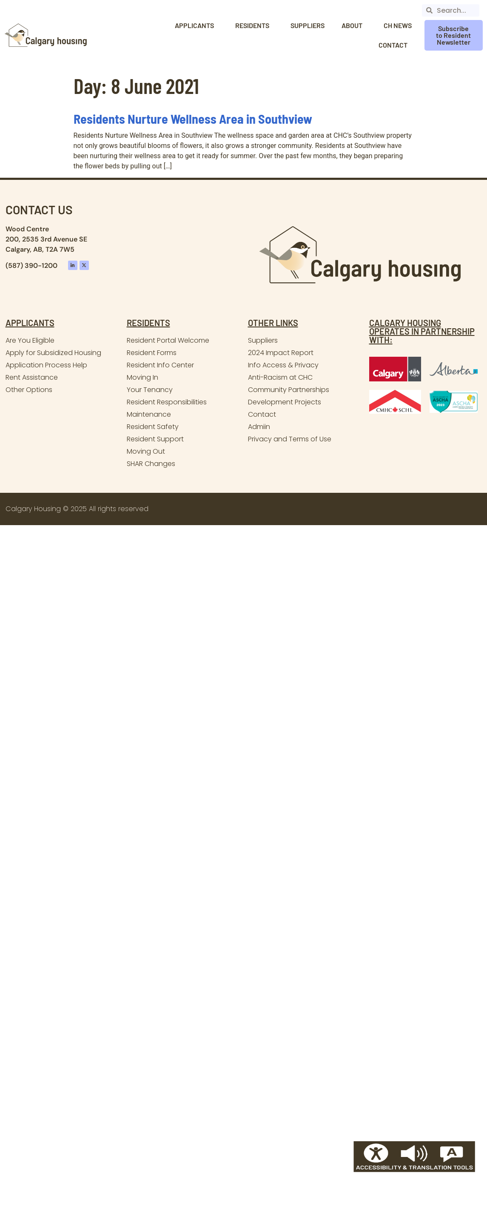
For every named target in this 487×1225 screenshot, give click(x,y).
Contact (395, 45)
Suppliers (307, 25)
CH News (398, 25)
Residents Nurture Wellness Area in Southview (193, 118)
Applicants (196, 25)
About (354, 25)
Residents (254, 25)
